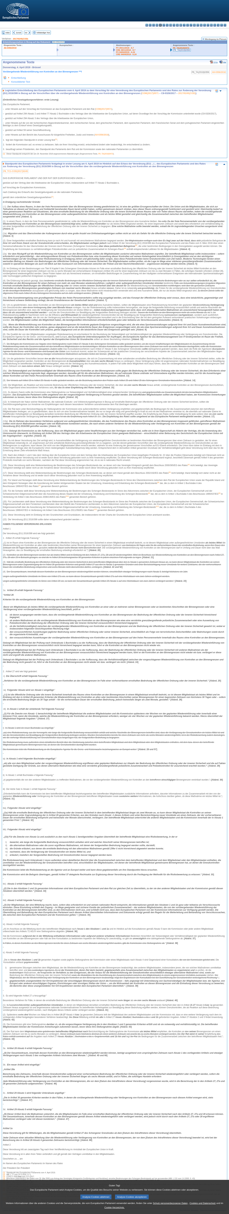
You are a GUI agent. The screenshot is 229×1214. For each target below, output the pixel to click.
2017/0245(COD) (20, 39)
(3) (4, 1177)
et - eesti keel (163, 25)
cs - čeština (153, 25)
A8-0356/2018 (10, 48)
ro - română (211, 25)
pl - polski (204, 25)
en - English (170, 25)
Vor (26, 33)
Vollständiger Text (43, 33)
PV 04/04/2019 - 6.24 (125, 52)
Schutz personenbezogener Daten (170, 1208)
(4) (4, 1178)
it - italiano (184, 25)
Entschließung (18, 78)
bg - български (146, 25)
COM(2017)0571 (150, 93)
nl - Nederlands (201, 25)
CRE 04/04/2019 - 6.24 (126, 54)
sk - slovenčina (214, 25)
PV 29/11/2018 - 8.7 (125, 48)
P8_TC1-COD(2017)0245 (15, 171)
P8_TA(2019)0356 (182, 50)
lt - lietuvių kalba (191, 25)
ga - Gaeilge (177, 25)
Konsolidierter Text (20, 81)
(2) (4, 1175)
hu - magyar (194, 25)
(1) (4, 154)
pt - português (208, 25)
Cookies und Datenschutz (203, 1208)
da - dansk (157, 25)
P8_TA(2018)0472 (181, 48)
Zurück (18, 33)
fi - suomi (221, 25)
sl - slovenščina (218, 25)
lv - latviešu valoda (187, 25)
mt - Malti (197, 25)
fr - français (174, 25)
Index (8, 33)
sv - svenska (225, 25)
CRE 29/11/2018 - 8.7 (125, 50)
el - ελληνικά (167, 25)
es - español (150, 25)
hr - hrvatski (180, 25)
